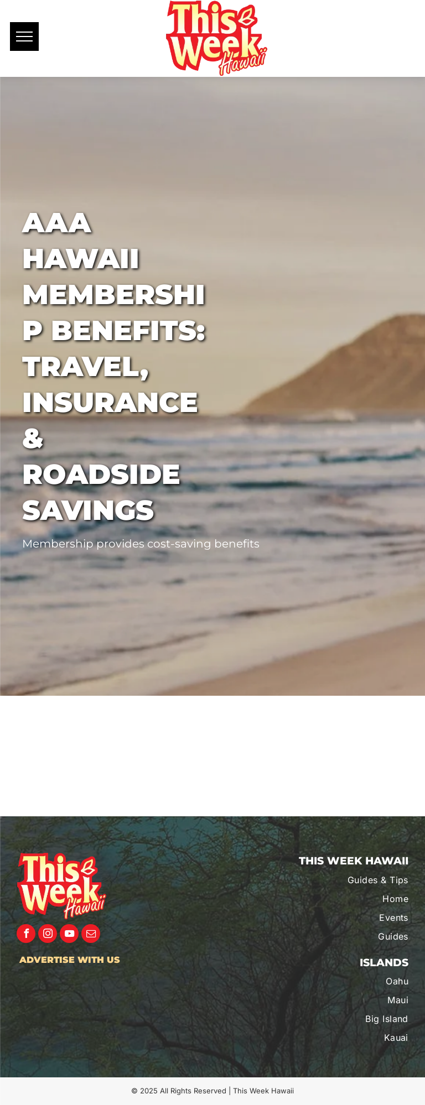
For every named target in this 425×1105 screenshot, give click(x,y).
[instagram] (47, 935)
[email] (90, 935)
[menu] (24, 36)
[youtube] (69, 935)
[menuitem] (350, 880)
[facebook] (26, 935)
